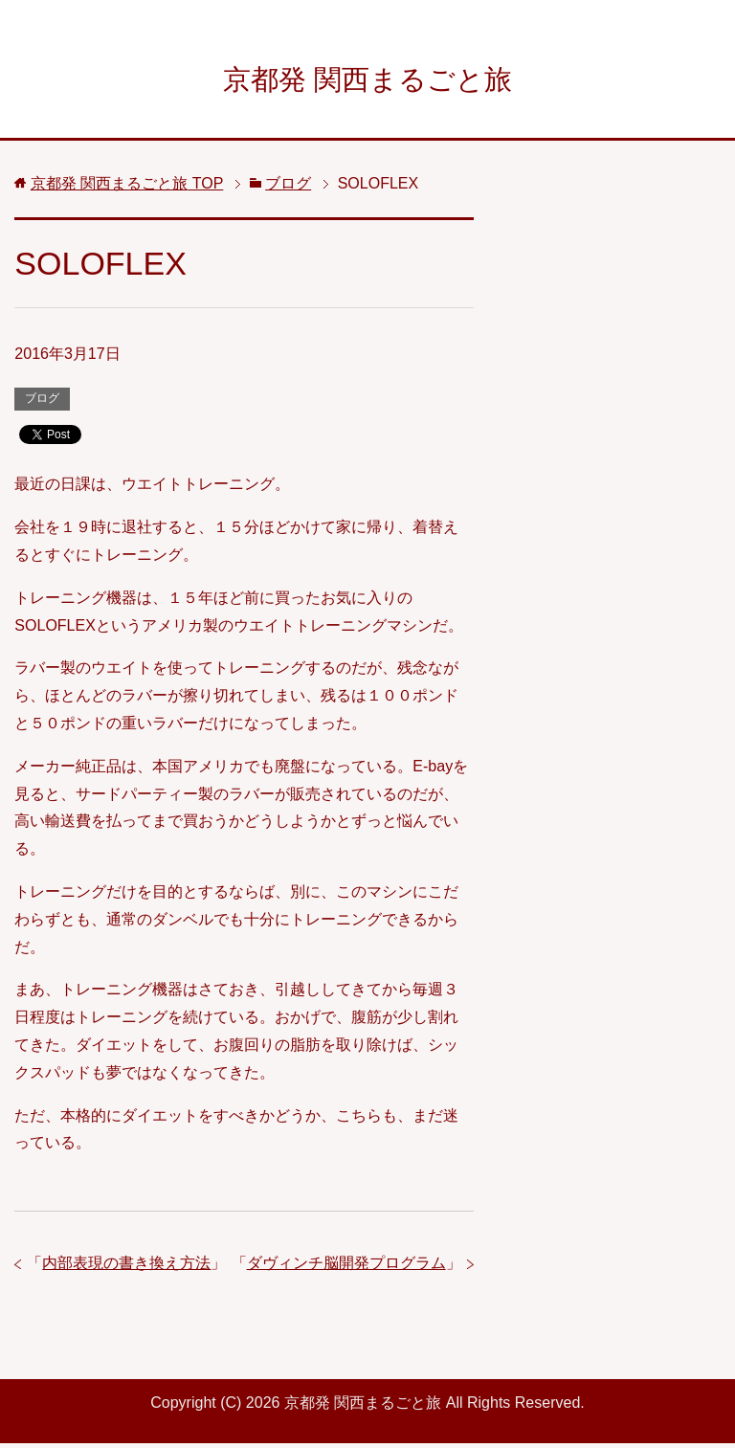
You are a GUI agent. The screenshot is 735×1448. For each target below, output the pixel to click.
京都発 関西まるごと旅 (367, 80)
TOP (127, 188)
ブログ (42, 403)
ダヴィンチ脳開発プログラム (346, 1267)
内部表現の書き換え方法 (126, 1267)
